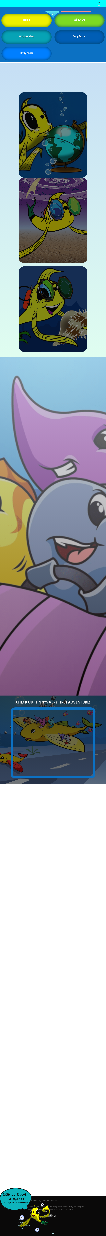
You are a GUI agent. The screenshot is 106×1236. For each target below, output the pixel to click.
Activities (52, 14)
